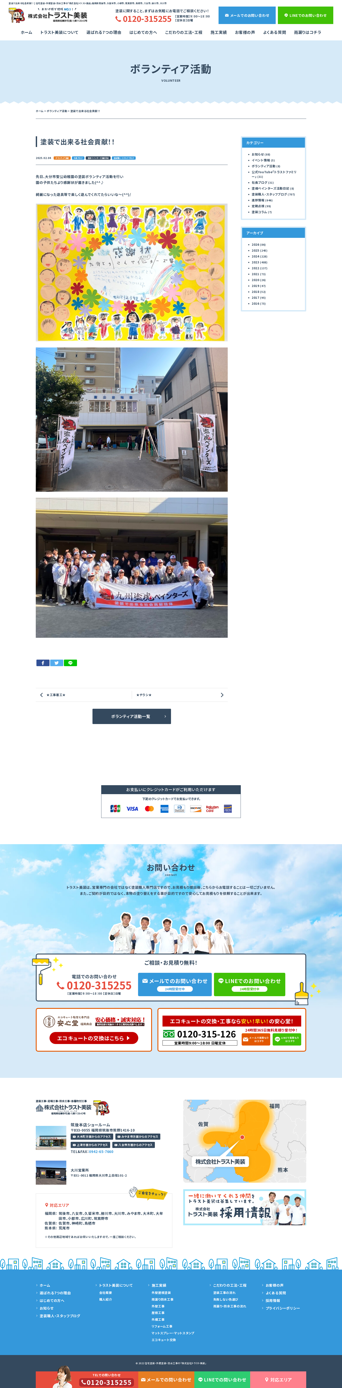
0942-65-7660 (101, 1151)
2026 (255, 244)
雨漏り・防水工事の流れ (229, 1306)
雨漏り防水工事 (162, 1299)
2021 (255, 274)
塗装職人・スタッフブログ (124, 158)
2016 (255, 303)
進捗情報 (258, 200)
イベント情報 (261, 160)
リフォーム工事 (162, 1326)
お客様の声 (245, 32)
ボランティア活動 (62, 158)
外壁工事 (158, 1306)
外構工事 (158, 1319)
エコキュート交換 (164, 1340)
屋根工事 (158, 1312)
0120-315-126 (206, 1033)
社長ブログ (78, 158)
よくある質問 (274, 32)
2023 (255, 262)
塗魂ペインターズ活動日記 (98, 158)
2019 (255, 285)
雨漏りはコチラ (307, 32)
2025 (255, 250)
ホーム (26, 32)
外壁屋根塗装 (161, 1292)
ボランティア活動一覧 (130, 716)
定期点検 (258, 206)
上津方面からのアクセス (90, 1145)
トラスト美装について (59, 32)
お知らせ (258, 154)
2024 (255, 256)
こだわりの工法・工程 (230, 1285)
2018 (255, 291)
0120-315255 (94, 985)
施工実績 (218, 32)
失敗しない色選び (226, 1299)
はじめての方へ (143, 32)
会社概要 (105, 1292)
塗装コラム (259, 212)
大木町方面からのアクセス (92, 1136)
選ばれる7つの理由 (103, 32)
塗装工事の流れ (224, 1292)
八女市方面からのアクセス (134, 1145)
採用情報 (273, 1300)
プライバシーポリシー (283, 1308)
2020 (255, 280)
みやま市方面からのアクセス (138, 1136)
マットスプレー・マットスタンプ (173, 1333)
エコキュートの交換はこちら (90, 1038)
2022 (255, 268)
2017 (255, 297)
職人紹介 (105, 1299)
